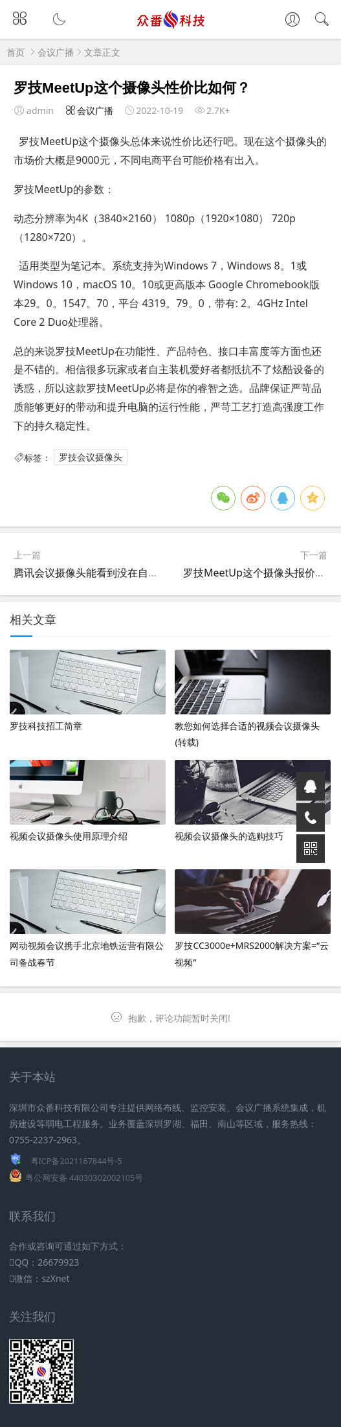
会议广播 (56, 52)
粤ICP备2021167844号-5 (76, 1161)
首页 (15, 52)
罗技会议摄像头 (90, 457)
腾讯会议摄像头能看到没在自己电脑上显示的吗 (122, 572)
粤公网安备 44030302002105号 (84, 1177)
